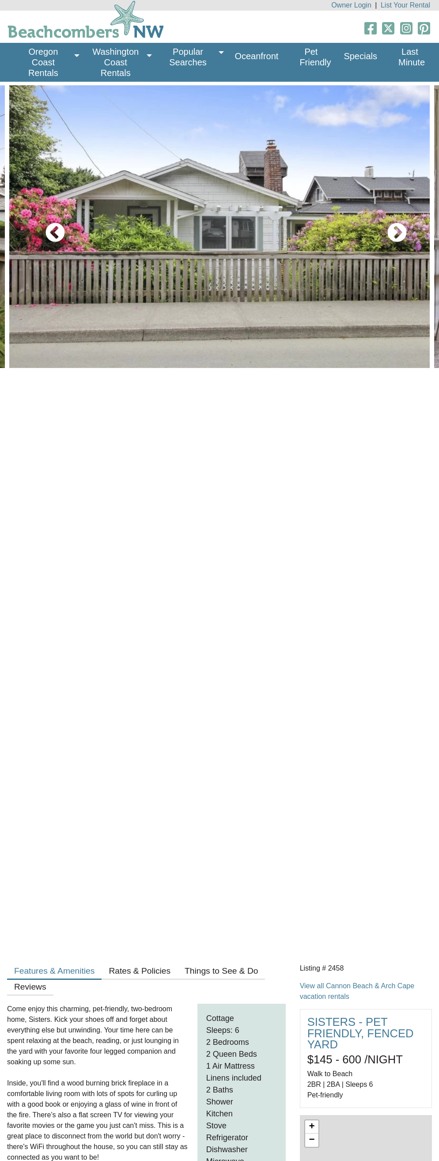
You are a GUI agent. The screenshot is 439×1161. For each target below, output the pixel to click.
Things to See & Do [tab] (221, 970)
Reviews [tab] (30, 986)
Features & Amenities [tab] (54, 970)
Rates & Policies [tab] (139, 970)
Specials (360, 56)
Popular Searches (188, 57)
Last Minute (411, 57)
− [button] (312, 1140)
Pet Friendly (315, 57)
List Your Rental (405, 5)
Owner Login (351, 5)
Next (390, 226)
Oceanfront (256, 56)
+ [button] (312, 1127)
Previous (48, 226)
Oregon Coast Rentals (44, 62)
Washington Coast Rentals (116, 62)
